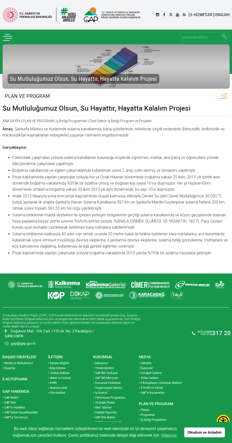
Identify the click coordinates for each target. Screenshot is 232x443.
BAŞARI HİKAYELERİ (19, 352)
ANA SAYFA (11, 121)
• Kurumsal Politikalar (107, 377)
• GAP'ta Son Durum (15, 412)
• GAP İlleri (9, 397)
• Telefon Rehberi (59, 368)
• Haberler (145, 358)
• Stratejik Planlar (104, 397)
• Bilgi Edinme (56, 363)
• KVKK (52, 377)
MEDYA (145, 352)
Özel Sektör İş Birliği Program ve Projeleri (120, 121)
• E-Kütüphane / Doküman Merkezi (160, 377)
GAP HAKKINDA (15, 386)
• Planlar (144, 405)
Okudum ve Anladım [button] (204, 432)
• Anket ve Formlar (59, 373)
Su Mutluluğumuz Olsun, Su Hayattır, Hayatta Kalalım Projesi (96, 108)
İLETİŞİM (55, 352)
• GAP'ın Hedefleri (13, 402)
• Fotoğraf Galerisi (150, 368)
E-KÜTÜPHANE (15, 374)
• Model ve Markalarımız (17, 358)
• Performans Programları (109, 392)
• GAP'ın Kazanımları (151, 387)
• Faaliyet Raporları (105, 407)
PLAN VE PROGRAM (27, 96)
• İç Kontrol (100, 387)
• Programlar (147, 409)
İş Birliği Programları (71, 121)
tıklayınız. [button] (169, 435)
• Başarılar (8, 363)
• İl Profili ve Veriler (151, 382)
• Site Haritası (56, 387)
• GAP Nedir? (10, 392)
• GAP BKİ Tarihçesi (105, 368)
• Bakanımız (100, 358)
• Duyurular (146, 363)
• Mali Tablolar (102, 402)
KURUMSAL (103, 352)
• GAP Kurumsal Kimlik (107, 417)
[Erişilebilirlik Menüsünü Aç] (223, 421)
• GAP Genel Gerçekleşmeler (20, 407)
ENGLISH (222, 15)
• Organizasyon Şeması (107, 382)
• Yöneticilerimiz (103, 363)
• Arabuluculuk (57, 382)
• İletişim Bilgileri (58, 358)
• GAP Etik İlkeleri (104, 412)
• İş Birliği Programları (152, 414)
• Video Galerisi (148, 373)
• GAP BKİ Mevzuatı (105, 373)
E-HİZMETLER (201, 15)
